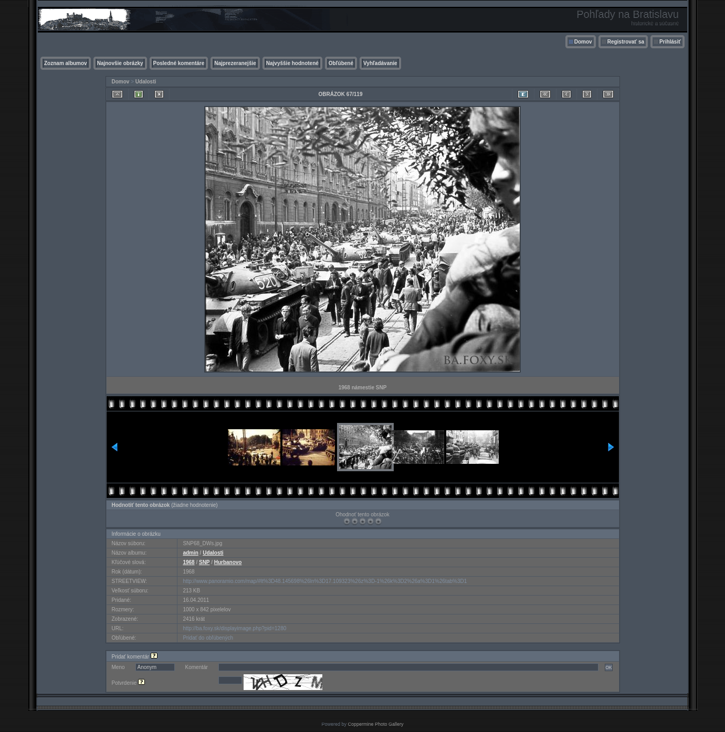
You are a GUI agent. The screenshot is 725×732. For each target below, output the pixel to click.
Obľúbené (341, 63)
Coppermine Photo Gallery (375, 724)
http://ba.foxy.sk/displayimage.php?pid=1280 (234, 628)
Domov (583, 42)
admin (190, 553)
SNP (204, 562)
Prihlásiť (670, 42)
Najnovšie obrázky (120, 63)
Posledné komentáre (179, 63)
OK (608, 667)
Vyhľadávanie (380, 63)
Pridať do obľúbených (208, 638)
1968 (188, 562)
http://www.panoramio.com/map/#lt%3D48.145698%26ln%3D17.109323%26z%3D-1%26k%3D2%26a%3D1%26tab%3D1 (325, 581)
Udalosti (145, 81)
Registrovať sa (625, 42)
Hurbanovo (228, 562)
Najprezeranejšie (235, 63)
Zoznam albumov (65, 63)
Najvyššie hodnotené (292, 63)
